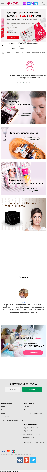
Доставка (5, 417)
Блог (3, 413)
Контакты (5, 410)
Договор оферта (31, 410)
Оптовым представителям (12, 420)
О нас (3, 406)
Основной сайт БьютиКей (33, 442)
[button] (19, 43)
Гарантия (27, 406)
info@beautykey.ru (30, 437)
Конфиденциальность (33, 413)
